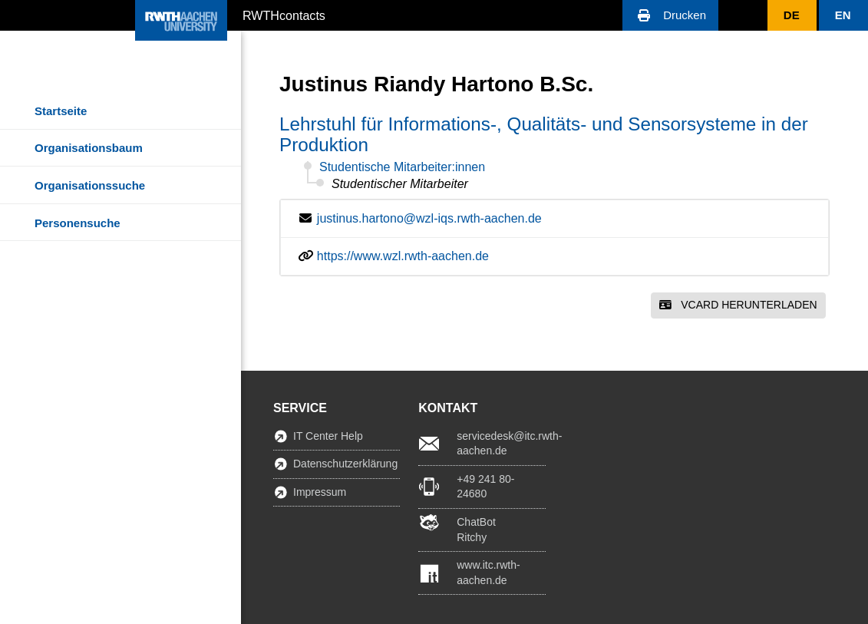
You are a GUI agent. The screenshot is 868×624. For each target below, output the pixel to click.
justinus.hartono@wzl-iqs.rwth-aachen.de (429, 218)
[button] (670, 15)
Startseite (61, 110)
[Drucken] (670, 15)
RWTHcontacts (284, 14)
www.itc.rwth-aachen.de (488, 572)
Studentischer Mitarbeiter (400, 183)
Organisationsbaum (89, 147)
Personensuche (77, 222)
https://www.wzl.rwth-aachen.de (403, 255)
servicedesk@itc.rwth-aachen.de (501, 443)
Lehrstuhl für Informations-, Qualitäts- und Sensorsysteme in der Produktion (543, 134)
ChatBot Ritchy (476, 529)
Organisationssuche (90, 185)
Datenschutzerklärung (345, 463)
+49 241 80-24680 (485, 486)
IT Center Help (328, 436)
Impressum (319, 492)
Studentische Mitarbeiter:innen (402, 166)
